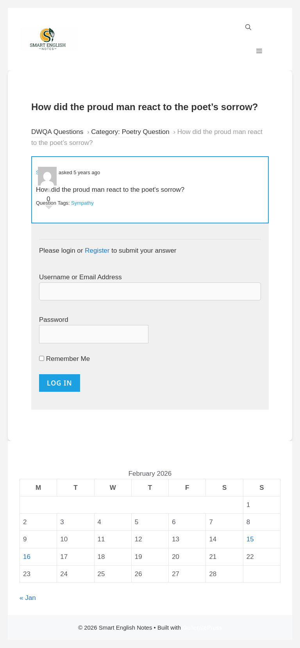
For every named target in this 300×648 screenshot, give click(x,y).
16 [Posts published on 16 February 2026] (26, 557)
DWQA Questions (57, 132)
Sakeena (46, 172)
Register (97, 250)
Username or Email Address (80, 277)
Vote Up (49, 188)
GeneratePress (202, 627)
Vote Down (49, 209)
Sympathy (82, 203)
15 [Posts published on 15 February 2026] (250, 539)
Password (53, 319)
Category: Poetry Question (130, 132)
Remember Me (64, 358)
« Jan (28, 598)
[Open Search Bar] (248, 27)
